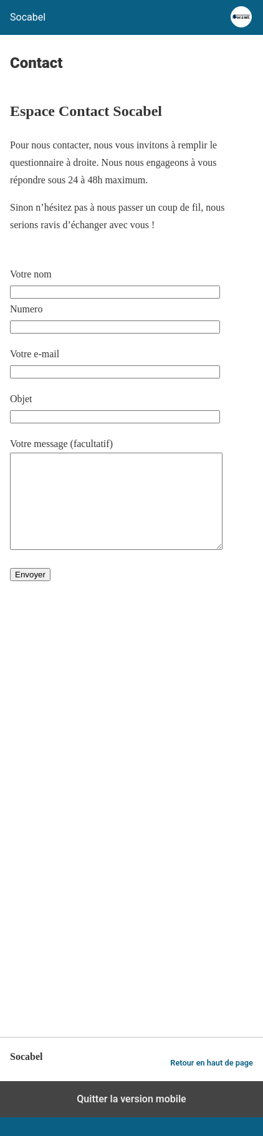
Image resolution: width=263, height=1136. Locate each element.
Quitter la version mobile (131, 1118)
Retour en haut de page (211, 1081)
